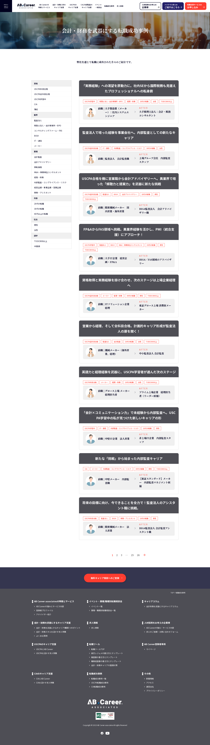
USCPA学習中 (40, 99)
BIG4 (36, 135)
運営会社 (150, 686)
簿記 (36, 109)
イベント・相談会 (98, 5)
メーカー (38, 146)
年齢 (36, 198)
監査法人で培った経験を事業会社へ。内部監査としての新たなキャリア (128, 135)
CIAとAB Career (43, 678)
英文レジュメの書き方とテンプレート (107, 653)
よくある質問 (41, 635)
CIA (35, 104)
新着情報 (150, 678)
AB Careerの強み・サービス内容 (160, 627)
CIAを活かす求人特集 (45, 682)
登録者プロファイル (44, 610)
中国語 (37, 246)
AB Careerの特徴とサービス (44, 5)
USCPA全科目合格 (42, 94)
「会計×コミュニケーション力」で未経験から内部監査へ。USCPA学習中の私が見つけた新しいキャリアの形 (128, 415)
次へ (144, 555)
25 (132, 555)
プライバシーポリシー (155, 690)
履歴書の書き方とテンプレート (104, 657)
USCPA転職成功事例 (99, 682)
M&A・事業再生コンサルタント (47, 172)
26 (138, 555)
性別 (36, 219)
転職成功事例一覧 (98, 678)
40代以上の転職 (41, 214)
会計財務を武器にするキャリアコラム (162, 606)
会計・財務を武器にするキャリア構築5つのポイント (58, 627)
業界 (36, 115)
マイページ (151, 649)
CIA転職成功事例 (98, 686)
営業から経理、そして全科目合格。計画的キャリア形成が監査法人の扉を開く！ (128, 328)
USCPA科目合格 (41, 89)
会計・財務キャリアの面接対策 (104, 665)
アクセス (150, 682)
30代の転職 (39, 208)
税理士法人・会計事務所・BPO (47, 125)
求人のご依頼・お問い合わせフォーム (162, 631)
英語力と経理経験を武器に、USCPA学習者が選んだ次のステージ (129, 371)
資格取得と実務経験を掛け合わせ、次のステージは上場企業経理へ (128, 283)
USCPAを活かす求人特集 (46, 653)
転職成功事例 (109, 6)
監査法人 (38, 120)
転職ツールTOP (97, 649)
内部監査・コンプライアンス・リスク (50, 182)
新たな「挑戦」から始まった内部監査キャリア (129, 458)
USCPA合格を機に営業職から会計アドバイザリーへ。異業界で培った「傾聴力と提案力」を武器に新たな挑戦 (129, 181)
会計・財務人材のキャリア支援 (59, 5)
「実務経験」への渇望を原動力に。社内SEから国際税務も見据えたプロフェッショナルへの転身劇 (129, 88)
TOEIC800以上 (40, 241)
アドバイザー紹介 (43, 614)
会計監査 (38, 157)
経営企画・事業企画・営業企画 (47, 187)
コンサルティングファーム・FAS (48, 130)
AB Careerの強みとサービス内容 (50, 606)
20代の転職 (39, 203)
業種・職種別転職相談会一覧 (103, 610)
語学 (36, 235)
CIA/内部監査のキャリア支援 (86, 5)
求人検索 (120, 6)
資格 (36, 83)
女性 (36, 230)
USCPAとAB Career (44, 649)
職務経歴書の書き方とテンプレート (106, 661)
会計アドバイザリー (42, 162)
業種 (36, 151)
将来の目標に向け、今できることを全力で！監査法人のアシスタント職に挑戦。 (128, 505)
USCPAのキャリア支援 (73, 5)
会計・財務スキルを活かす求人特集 (51, 631)
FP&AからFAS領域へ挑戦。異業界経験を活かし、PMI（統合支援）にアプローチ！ (128, 232)
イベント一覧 (96, 606)
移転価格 (38, 167)
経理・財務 (39, 177)
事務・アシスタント (42, 192)
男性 (36, 225)
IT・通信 (38, 140)
